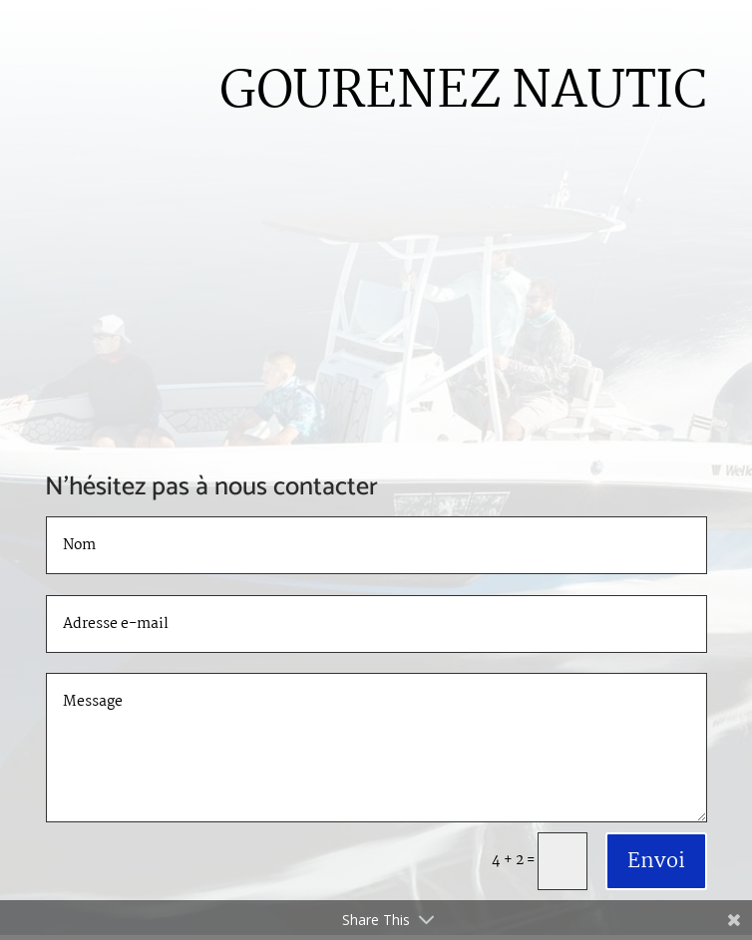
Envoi (656, 861)
